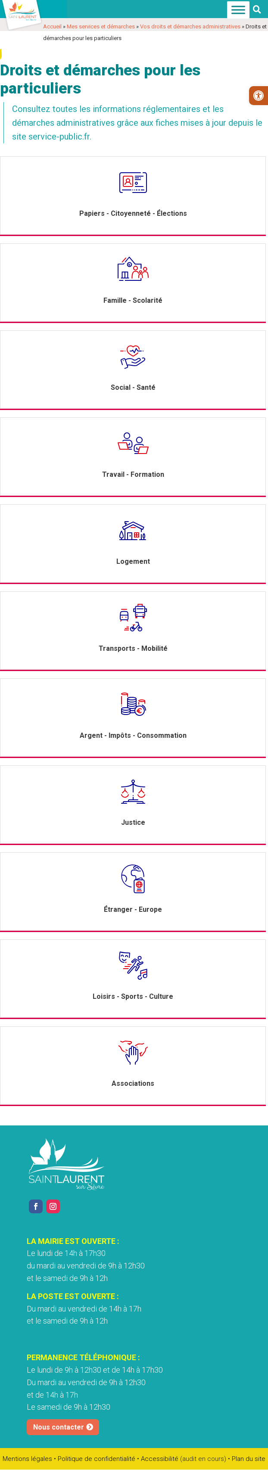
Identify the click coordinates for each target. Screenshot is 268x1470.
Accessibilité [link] (159, 1459)
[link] (258, 95)
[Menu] (238, 10)
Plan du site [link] (248, 1459)
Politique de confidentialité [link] (96, 1459)
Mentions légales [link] (27, 1459)
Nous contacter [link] (58, 1427)
